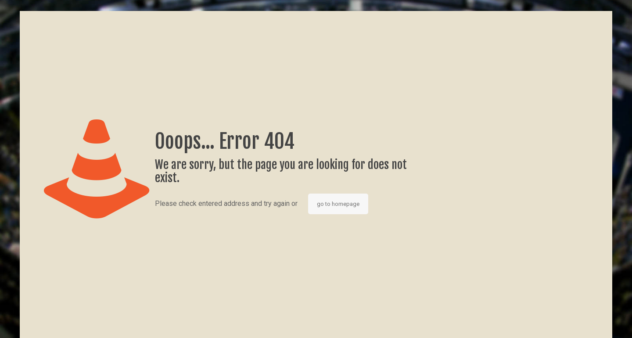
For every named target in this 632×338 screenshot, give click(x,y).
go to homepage (338, 204)
